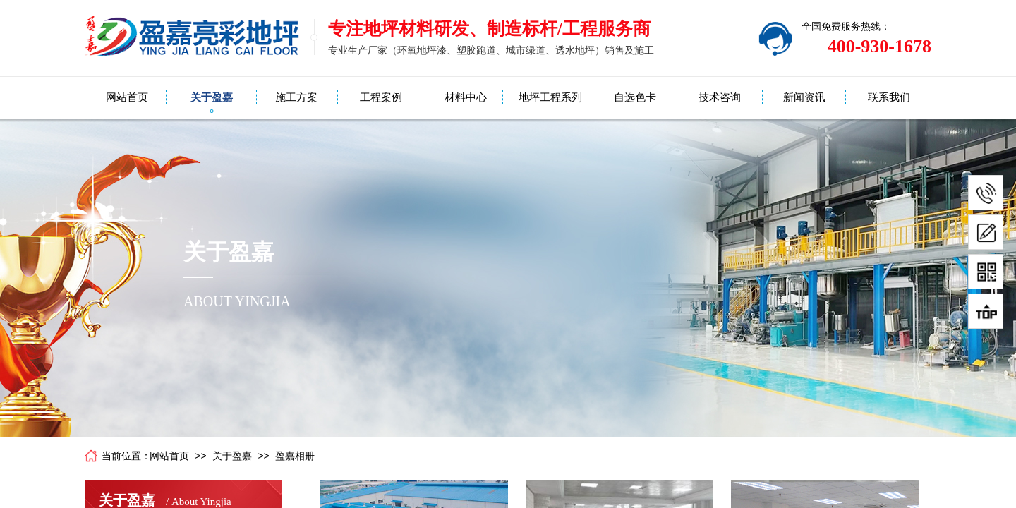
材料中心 (466, 97)
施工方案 (296, 97)
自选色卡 (635, 97)
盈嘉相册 (295, 456)
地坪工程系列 (550, 97)
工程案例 (381, 97)
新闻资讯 (804, 97)
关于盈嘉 (211, 97)
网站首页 (127, 97)
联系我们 (889, 97)
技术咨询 (719, 97)
